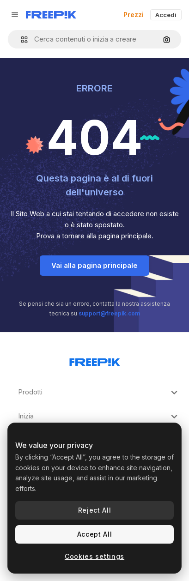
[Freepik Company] (95, 360)
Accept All (94, 534)
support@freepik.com (109, 313)
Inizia (99, 416)
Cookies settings (94, 556)
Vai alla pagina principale (94, 265)
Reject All (94, 510)
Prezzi (133, 14)
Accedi (166, 14)
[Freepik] (51, 14)
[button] (20, 39)
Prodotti (99, 392)
